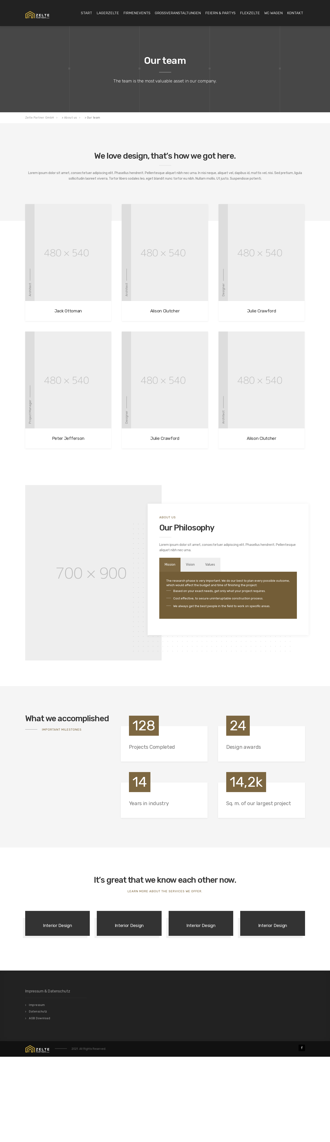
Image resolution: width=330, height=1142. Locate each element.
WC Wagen (273, 13)
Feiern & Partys (220, 13)
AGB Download (39, 1103)
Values (218, 565)
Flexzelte (250, 13)
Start (86, 13)
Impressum (37, 1090)
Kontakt (295, 13)
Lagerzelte (108, 13)
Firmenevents (136, 13)
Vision (195, 565)
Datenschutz (38, 1096)
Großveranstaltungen (178, 13)
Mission (171, 565)
